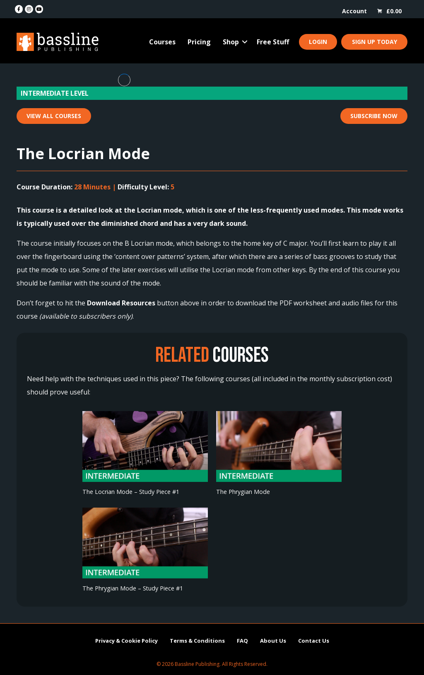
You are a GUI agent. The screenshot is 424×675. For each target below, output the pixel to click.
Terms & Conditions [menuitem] (197, 640)
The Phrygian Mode (243, 492)
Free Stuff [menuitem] (273, 41)
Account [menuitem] (354, 11)
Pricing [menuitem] (199, 41)
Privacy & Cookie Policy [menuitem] (126, 640)
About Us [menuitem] (273, 640)
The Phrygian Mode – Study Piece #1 (132, 588)
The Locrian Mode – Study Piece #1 (130, 492)
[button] (245, 42)
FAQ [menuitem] (242, 640)
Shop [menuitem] (231, 41)
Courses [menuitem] (162, 41)
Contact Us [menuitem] (313, 640)
